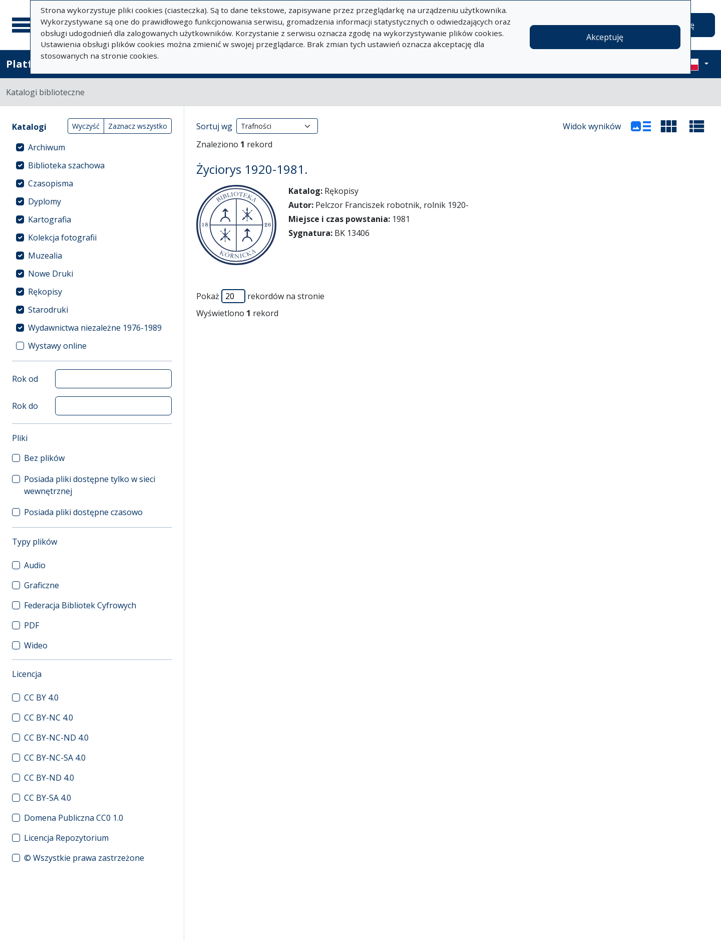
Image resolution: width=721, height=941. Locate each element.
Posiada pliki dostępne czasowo (83, 512)
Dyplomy (44, 201)
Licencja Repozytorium (66, 837)
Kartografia (49, 219)
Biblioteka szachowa (66, 165)
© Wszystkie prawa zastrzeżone (84, 857)
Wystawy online (57, 345)
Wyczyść (86, 126)
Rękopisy (45, 291)
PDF (31, 625)
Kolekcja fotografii (62, 237)
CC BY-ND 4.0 (49, 777)
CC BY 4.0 (41, 697)
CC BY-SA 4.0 (47, 797)
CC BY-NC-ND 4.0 (56, 737)
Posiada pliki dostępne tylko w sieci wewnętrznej (89, 485)
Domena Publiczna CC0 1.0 (73, 817)
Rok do (25, 405)
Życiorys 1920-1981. (252, 169)
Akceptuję (604, 37)
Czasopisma (50, 183)
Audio (35, 565)
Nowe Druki (50, 273)
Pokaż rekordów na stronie (260, 296)
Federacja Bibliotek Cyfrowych (80, 605)
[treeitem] (92, 147)
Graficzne (41, 585)
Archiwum (46, 147)
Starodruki (48, 309)
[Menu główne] (24, 25)
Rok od (25, 378)
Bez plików (44, 457)
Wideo (36, 645)
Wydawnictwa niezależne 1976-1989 (95, 327)
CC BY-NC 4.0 (48, 717)
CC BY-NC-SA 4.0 (55, 757)
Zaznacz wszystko (137, 126)
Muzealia (45, 255)
